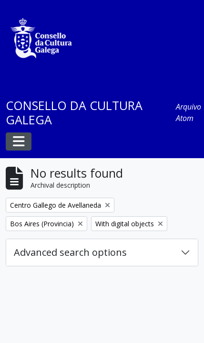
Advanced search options (70, 252)
